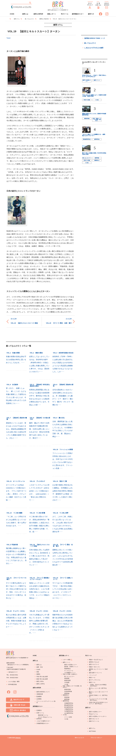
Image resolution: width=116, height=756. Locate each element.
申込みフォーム (93, 714)
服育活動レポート (64, 655)
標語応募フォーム (43, 715)
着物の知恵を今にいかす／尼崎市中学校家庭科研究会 (94, 114)
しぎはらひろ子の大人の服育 (93, 48)
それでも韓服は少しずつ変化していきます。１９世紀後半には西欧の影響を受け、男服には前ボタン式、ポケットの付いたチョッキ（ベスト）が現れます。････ (39, 624)
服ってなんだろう (29, 18)
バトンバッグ (93, 675)
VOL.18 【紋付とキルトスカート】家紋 (24, 323)
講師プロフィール (94, 721)
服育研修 (97, 157)
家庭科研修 (86, 118)
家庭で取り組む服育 (42, 679)
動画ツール (92, 677)
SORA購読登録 (12, 684)
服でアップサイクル (94, 680)
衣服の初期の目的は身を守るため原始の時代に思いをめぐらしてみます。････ (16, 359)
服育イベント (97, 80)
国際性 (38, 674)
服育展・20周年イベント (71, 666)
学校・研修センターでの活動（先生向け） (97, 119)
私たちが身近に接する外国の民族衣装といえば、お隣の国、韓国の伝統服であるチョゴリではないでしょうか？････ (16, 621)
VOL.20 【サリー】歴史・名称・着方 (59, 323)
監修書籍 (39, 696)
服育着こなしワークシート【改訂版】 (98, 670)
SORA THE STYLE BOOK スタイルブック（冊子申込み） (98, 703)
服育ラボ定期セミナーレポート (98, 716)
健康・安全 (39, 667)
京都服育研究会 (68, 703)
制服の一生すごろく (94, 666)
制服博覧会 (67, 668)
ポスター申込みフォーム (45, 717)
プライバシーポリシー (96, 737)
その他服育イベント (70, 672)
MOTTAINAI (92, 731)
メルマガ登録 (12, 681)
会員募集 (39, 699)
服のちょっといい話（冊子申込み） (98, 689)
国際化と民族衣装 (44, 18)
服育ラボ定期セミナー (87, 81)
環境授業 (66, 678)
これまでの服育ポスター (43, 721)
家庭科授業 (67, 680)
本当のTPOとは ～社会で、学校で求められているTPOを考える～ (94, 76)
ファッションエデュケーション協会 (45, 702)
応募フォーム (40, 712)
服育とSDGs (40, 681)
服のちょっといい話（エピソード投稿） (98, 692)
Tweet (8, 38)
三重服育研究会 (68, 709)
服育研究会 (97, 139)
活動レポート (51, 14)
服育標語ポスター (78, 14)
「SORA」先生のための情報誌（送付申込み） (97, 685)
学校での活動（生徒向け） (70, 674)
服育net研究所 (38, 14)
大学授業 (66, 682)
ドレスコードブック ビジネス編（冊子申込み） (98, 699)
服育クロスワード (94, 664)
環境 (37, 672)
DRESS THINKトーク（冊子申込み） (98, 696)
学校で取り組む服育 (42, 676)
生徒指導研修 (68, 691)
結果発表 (39, 718)
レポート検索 (67, 660)
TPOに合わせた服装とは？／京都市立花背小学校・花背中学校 (94, 95)
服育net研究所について (43, 691)
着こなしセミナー (87, 157)
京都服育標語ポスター (42, 723)
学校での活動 (87, 99)
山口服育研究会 (68, 713)
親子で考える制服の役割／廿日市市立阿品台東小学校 (94, 153)
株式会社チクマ (13, 672)
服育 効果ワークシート (95, 672)
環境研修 (66, 693)
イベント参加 (68, 717)
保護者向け (97, 160)
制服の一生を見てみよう (96, 659)
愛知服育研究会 (86, 139)
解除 (18, 681)
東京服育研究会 (68, 707)
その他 (96, 99)
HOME (12, 14)
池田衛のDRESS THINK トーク (94, 38)
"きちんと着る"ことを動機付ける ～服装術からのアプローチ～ (93, 135)
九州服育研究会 (68, 711)
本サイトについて (79, 737)
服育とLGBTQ (40, 683)
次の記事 (69, 319)
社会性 (38, 669)
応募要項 (39, 710)
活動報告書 (39, 694)
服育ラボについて (94, 718)
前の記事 (14, 319)
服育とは (25, 14)
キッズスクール (68, 670)
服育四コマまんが (94, 662)
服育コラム (17, 18)
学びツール (64, 14)
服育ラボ (91, 14)
